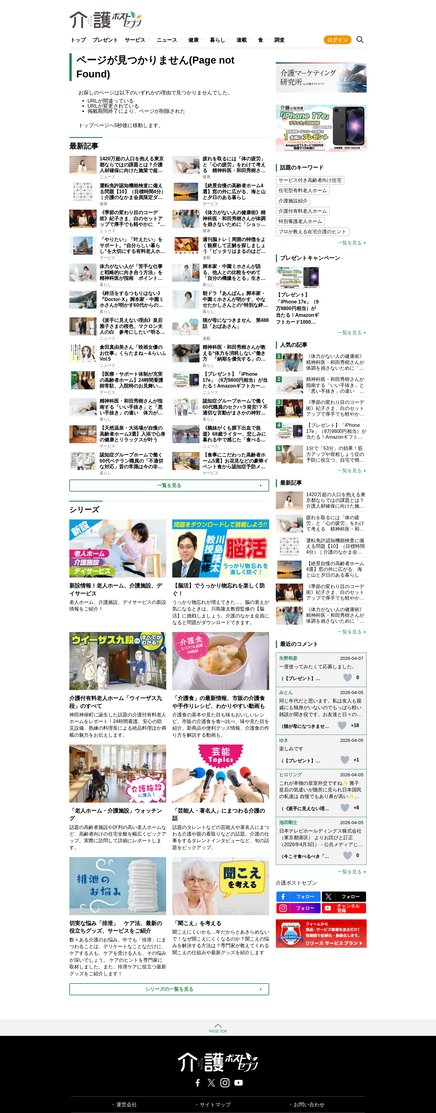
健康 (193, 40)
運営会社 (126, 1104)
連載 (241, 40)
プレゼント (105, 40)
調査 (279, 40)
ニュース (167, 40)
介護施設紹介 (293, 200)
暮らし (217, 40)
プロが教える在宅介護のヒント (312, 231)
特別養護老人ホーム (300, 221)
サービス (135, 40)
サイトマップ (215, 1104)
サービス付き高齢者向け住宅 (310, 180)
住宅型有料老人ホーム (303, 190)
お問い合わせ (309, 1104)
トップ (78, 40)
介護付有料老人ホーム (303, 211)
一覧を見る (350, 243)
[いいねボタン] (347, 677)
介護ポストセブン (296, 883)
